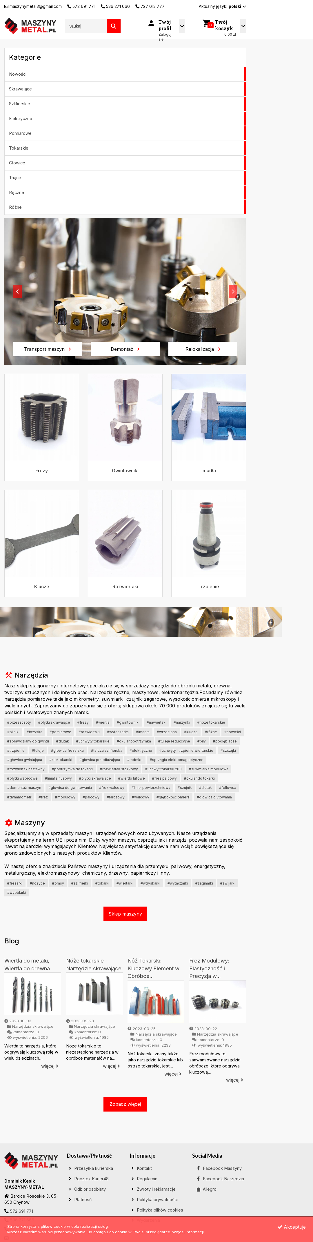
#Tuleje (38, 750)
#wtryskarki (150, 883)
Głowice (17, 163)
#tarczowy (116, 797)
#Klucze (191, 732)
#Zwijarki (227, 883)
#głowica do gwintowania (70, 787)
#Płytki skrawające (54, 722)
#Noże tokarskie (211, 722)
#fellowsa (227, 787)
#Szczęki (228, 750)
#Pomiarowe (60, 732)
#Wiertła (103, 722)
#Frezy (83, 722)
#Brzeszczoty (19, 722)
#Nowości (232, 732)
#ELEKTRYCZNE (141, 750)
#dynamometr (19, 797)
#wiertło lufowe (131, 778)
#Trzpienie (16, 750)
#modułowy (65, 797)
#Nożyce (37, 883)
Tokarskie (18, 148)
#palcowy (91, 797)
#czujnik (185, 787)
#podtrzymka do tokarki (72, 769)
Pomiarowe (20, 133)
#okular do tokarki (199, 778)
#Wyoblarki (16, 892)
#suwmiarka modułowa (208, 769)
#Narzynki (182, 722)
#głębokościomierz (173, 797)
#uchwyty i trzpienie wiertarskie (186, 750)
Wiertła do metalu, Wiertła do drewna (27, 964)
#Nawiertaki (156, 722)
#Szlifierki (79, 883)
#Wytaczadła (118, 732)
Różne (15, 207)
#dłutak (205, 787)
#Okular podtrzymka (134, 741)
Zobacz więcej (125, 1104)
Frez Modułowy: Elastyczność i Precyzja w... (209, 968)
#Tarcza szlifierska (106, 750)
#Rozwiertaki (89, 732)
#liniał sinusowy (58, 778)
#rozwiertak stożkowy (119, 769)
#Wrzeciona (167, 732)
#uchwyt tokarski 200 (163, 769)
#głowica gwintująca (24, 760)
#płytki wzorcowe (22, 778)
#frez (43, 797)
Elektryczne (20, 118)
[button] (17, 291)
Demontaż (125, 349)
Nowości (17, 74)
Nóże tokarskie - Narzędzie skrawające (93, 964)
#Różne (211, 732)
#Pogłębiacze (225, 741)
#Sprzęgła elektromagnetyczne (176, 760)
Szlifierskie (19, 103)
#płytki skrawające (95, 778)
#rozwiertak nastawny (26, 769)
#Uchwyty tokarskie (93, 741)
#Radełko (135, 760)
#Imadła (143, 732)
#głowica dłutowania (214, 797)
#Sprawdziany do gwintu (28, 741)
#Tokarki (102, 883)
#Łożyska (34, 732)
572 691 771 (21, 1211)
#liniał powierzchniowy (151, 787)
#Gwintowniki (128, 722)
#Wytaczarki (178, 883)
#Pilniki (13, 732)
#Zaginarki (204, 883)
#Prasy (58, 883)
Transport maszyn (47, 349)
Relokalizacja (202, 349)
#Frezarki (15, 883)
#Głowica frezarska (67, 750)
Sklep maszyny (125, 914)
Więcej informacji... (189, 1232)
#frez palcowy (164, 778)
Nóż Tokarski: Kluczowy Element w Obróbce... (153, 968)
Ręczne (16, 192)
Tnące (15, 177)
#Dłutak (62, 741)
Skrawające (20, 89)
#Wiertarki (125, 883)
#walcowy (140, 797)
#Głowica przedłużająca (99, 760)
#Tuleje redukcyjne (174, 741)
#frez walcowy (111, 787)
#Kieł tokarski (60, 760)
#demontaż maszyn (24, 787)
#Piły (201, 741)
